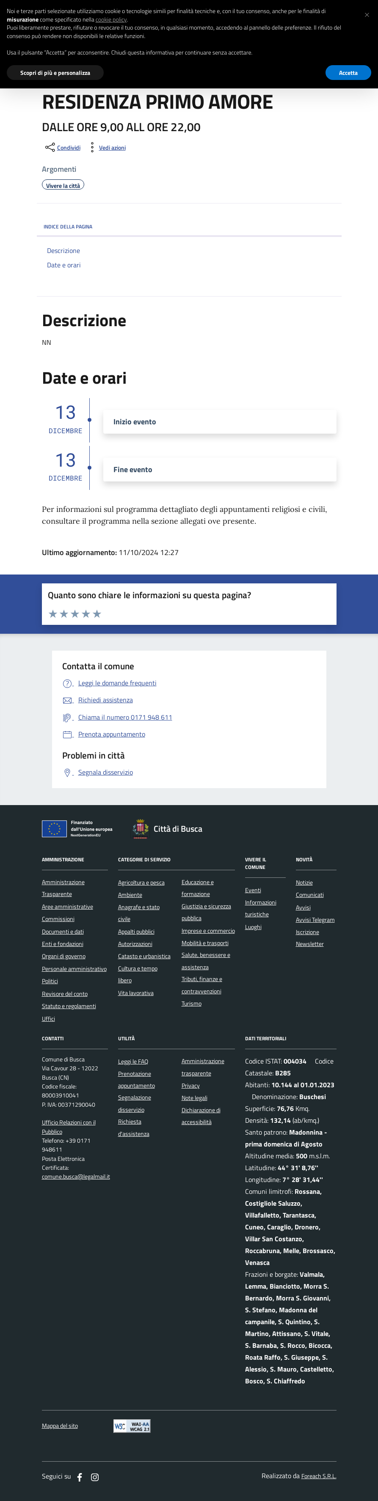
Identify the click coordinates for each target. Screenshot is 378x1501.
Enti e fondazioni (62, 943)
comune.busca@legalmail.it (76, 1176)
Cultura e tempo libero (137, 974)
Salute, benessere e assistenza (206, 960)
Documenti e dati (63, 931)
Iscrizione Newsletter (310, 937)
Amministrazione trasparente (203, 1067)
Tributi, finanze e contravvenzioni (202, 984)
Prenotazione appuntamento (136, 1079)
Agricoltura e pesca (141, 882)
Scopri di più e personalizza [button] (55, 72)
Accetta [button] (348, 72)
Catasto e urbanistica (144, 956)
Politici (50, 981)
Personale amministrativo (74, 968)
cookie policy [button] (111, 19)
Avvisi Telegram (315, 919)
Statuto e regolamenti (69, 1006)
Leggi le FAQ (133, 1061)
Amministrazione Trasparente (63, 888)
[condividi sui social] (62, 147)
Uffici (48, 1018)
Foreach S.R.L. (319, 1476)
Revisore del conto (65, 993)
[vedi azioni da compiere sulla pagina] (105, 147)
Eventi (253, 890)
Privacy (191, 1085)
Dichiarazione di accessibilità (201, 1116)
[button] (367, 13)
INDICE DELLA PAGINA (189, 227)
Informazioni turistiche (260, 908)
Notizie (304, 882)
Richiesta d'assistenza (133, 1127)
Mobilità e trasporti (205, 943)
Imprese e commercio (208, 930)
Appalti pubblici (136, 931)
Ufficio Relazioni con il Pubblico (69, 1127)
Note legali (194, 1097)
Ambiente (130, 894)
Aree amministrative (67, 906)
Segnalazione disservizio (134, 1103)
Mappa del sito (60, 1425)
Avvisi (303, 907)
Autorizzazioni (135, 943)
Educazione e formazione (198, 888)
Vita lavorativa (136, 993)
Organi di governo (64, 956)
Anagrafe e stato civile (139, 913)
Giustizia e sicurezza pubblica (206, 912)
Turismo (191, 1003)
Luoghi (253, 927)
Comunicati (310, 894)
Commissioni (58, 919)
